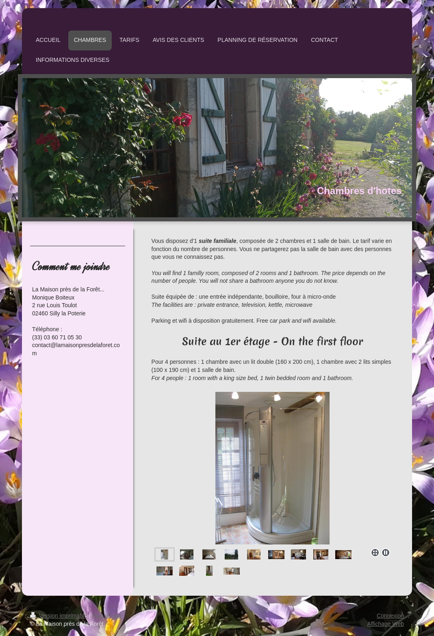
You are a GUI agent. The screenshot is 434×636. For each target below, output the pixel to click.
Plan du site (107, 615)
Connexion (390, 615)
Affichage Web (385, 624)
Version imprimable (59, 615)
